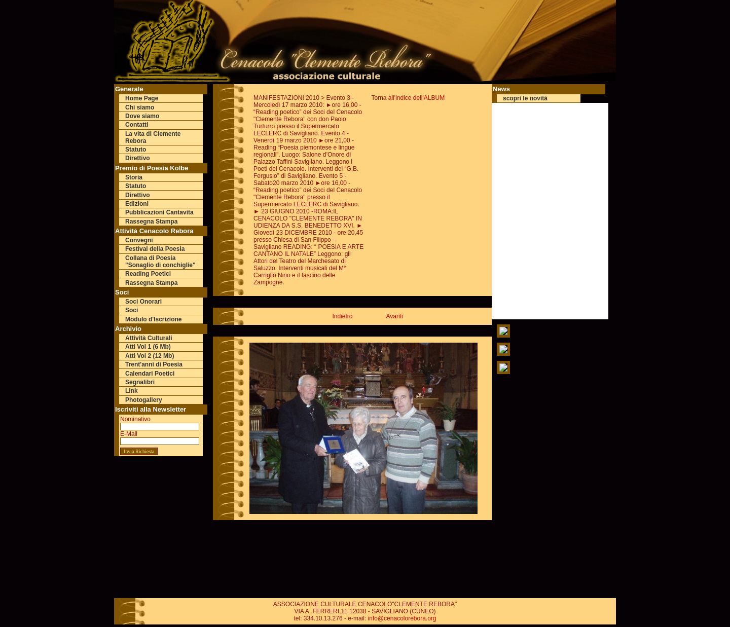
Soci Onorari (143, 301)
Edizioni (137, 203)
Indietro (342, 316)
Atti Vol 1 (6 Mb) (148, 346)
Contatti (136, 124)
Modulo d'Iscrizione (153, 319)
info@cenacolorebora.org (402, 618)
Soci (131, 310)
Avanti (394, 316)
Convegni (139, 240)
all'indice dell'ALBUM (416, 97)
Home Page (141, 98)
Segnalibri (140, 382)
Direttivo (137, 158)
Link (131, 390)
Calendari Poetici (149, 373)
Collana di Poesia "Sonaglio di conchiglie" (160, 261)
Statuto (135, 149)
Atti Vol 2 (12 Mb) (149, 355)
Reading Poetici (148, 273)
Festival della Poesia (155, 248)
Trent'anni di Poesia (153, 364)
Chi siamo (139, 107)
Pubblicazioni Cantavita (159, 212)
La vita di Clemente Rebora (152, 137)
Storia (133, 177)
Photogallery (143, 399)
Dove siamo (142, 116)
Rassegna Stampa (151, 221)
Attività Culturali (148, 338)
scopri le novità (525, 98)
